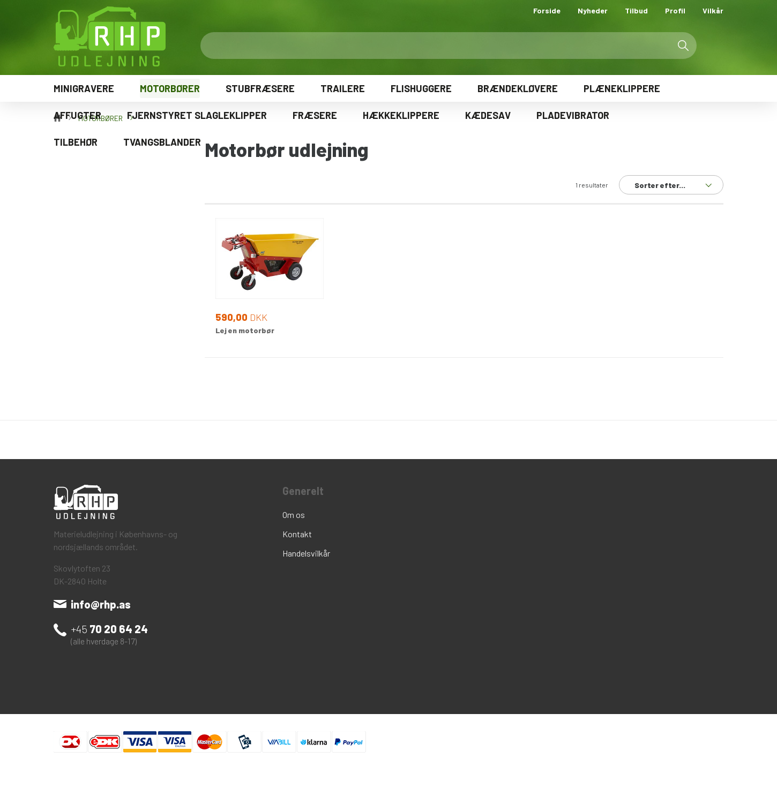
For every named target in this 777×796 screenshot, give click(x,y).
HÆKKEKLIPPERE (401, 115)
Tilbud (636, 10)
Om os (293, 514)
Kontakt (297, 534)
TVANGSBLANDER (162, 142)
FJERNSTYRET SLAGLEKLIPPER (197, 115)
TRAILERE (342, 88)
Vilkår (713, 10)
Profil (675, 10)
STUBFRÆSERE (260, 88)
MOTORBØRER (170, 88)
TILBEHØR (76, 142)
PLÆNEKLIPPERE (622, 88)
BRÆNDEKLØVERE (517, 88)
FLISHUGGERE (421, 88)
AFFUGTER (77, 115)
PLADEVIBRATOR (572, 115)
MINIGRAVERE (84, 88)
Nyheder (593, 10)
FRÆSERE (315, 115)
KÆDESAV (488, 115)
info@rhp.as (101, 604)
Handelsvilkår (306, 553)
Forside (547, 10)
